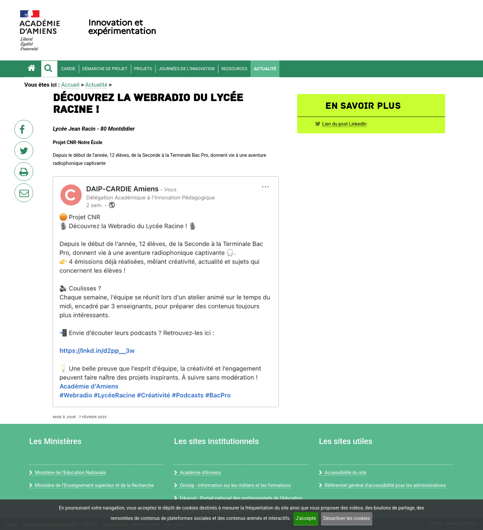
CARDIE (68, 68)
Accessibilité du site (342, 472)
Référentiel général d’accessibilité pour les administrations (382, 485)
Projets (143, 68)
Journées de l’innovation (187, 68)
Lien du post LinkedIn (344, 124)
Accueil (70, 84)
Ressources (234, 68)
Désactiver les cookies (346, 518)
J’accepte (306, 518)
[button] (49, 68)
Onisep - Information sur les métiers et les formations (232, 485)
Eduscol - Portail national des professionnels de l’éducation (238, 498)
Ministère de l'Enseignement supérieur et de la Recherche (91, 485)
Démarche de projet (104, 68)
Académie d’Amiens (197, 472)
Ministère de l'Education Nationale (67, 472)
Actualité (265, 68)
